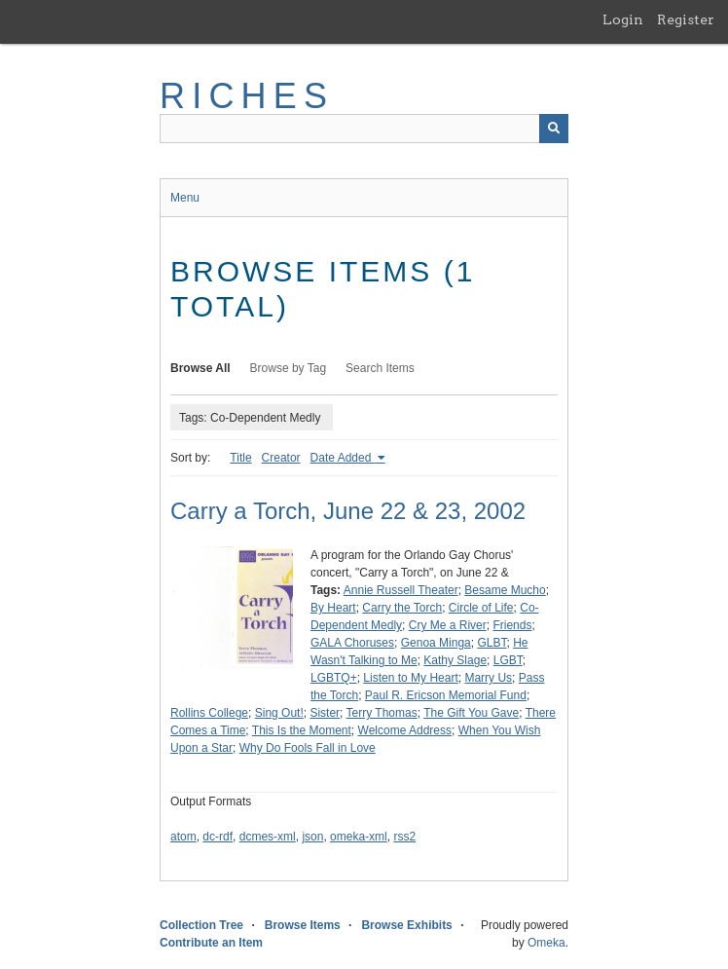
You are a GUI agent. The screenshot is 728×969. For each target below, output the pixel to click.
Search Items (380, 368)
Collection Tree (201, 925)
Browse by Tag (288, 368)
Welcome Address (405, 730)
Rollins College (209, 713)
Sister (324, 713)
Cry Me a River (448, 625)
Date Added (342, 458)
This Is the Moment (301, 730)
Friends (511, 625)
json (312, 836)
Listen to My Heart (410, 678)
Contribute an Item (211, 943)
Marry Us (488, 678)
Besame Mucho (504, 590)
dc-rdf (217, 836)
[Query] (364, 128)
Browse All (200, 368)
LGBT (508, 660)
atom (183, 836)
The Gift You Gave (471, 713)
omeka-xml (358, 836)
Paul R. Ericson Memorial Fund (446, 695)
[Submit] (553, 128)
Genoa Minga (436, 643)
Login (622, 19)
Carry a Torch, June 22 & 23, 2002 (348, 511)
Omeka (546, 943)
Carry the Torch (402, 608)
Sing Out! (279, 713)
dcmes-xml (267, 836)
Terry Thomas (382, 713)
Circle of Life (481, 608)
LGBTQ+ (333, 678)
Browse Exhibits (406, 925)
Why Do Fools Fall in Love (307, 748)
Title (240, 458)
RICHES (247, 96)
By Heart (333, 608)
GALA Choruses (352, 643)
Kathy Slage (455, 660)
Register (685, 19)
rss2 (404, 836)
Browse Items (303, 925)
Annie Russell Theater (401, 590)
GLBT (491, 643)
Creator (281, 458)
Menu (185, 198)
